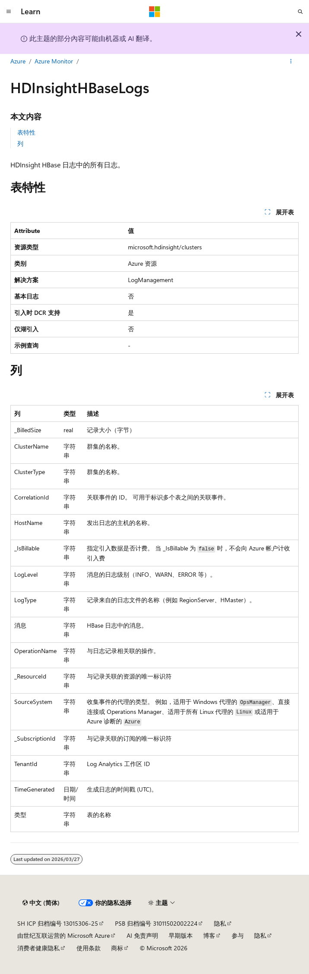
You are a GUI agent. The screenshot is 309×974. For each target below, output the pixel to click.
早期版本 (181, 935)
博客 (209, 935)
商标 (117, 948)
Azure (17, 61)
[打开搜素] (300, 11)
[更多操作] (291, 62)
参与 (238, 935)
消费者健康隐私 (38, 948)
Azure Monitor (54, 61)
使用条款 (88, 948)
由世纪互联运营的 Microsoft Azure (63, 935)
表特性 (26, 132)
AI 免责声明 (142, 935)
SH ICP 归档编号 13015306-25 (57, 923)
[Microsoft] (154, 11)
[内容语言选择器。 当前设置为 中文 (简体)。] (41, 903)
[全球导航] (8, 11)
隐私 (220, 923)
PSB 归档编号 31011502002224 (156, 923)
